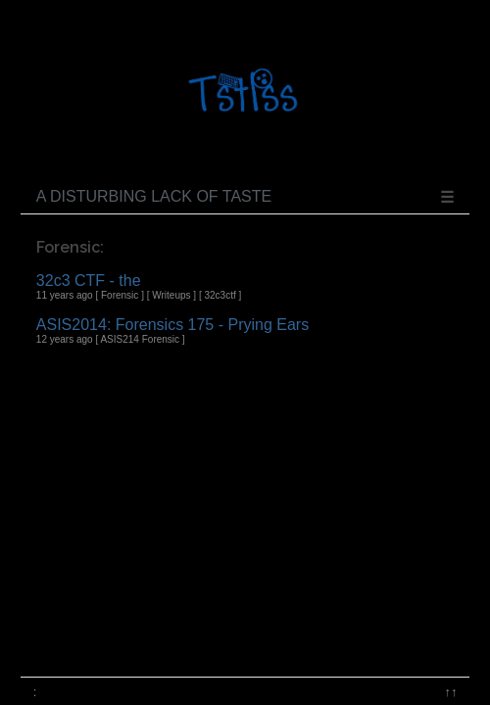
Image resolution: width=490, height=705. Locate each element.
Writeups (171, 295)
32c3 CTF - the (88, 280)
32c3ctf (219, 295)
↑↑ (451, 691)
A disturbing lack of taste (153, 196)
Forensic (119, 295)
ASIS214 (119, 339)
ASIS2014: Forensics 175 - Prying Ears (172, 324)
